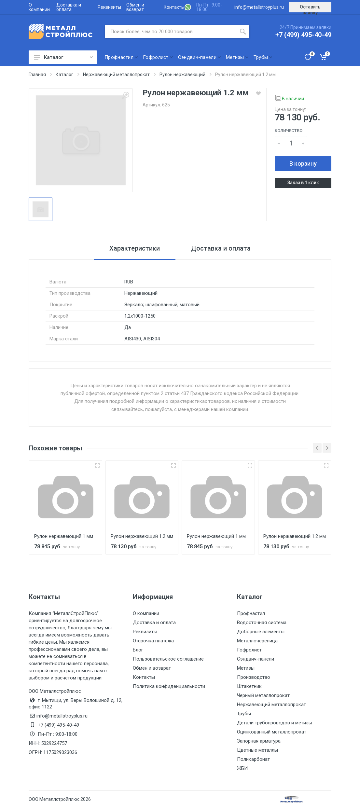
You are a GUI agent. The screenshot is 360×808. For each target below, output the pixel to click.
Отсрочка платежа (153, 641)
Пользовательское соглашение (168, 659)
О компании (39, 7)
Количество (288, 130)
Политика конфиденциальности (169, 686)
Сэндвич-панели (255, 659)
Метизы (246, 668)
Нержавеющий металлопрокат (271, 704)
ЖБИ (242, 768)
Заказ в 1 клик (303, 182)
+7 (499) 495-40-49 (303, 35)
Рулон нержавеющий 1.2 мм (142, 536)
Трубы (244, 714)
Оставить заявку (310, 8)
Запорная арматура (259, 741)
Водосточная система (261, 622)
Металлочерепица (257, 641)
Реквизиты (109, 7)
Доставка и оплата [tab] (221, 248)
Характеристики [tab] (134, 248)
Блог (138, 650)
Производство (253, 677)
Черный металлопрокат (263, 695)
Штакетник (249, 686)
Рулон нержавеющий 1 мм (63, 536)
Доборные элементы (260, 632)
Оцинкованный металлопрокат (271, 732)
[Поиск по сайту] (170, 31)
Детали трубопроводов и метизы (274, 723)
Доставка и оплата (68, 7)
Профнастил (251, 613)
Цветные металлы (257, 750)
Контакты (174, 7)
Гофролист (249, 650)
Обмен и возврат (135, 7)
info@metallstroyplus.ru (259, 7)
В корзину (303, 163)
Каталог (63, 57)
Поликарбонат (253, 759)
